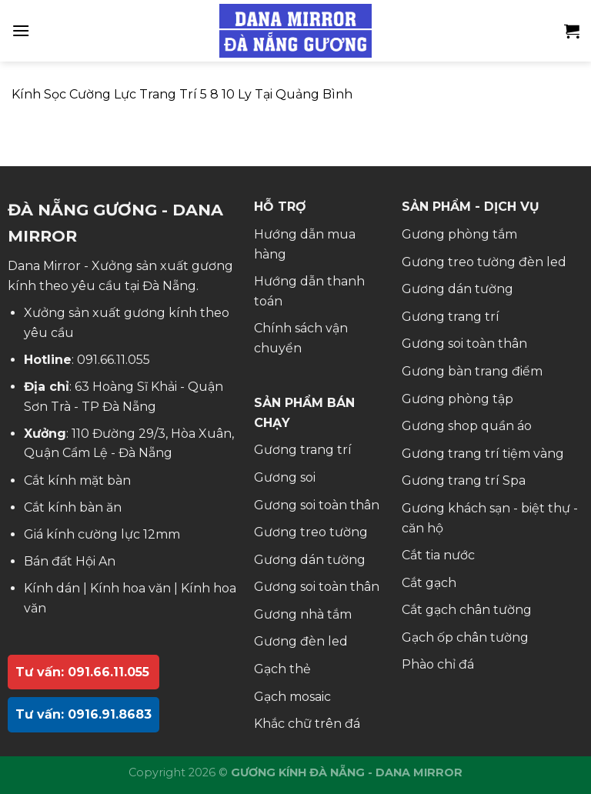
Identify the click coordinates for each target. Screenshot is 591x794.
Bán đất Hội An (69, 561)
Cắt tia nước (438, 555)
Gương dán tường (310, 559)
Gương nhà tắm (303, 614)
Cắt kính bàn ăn (73, 507)
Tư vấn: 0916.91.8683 (83, 714)
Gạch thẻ (282, 669)
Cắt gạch (429, 582)
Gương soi (285, 477)
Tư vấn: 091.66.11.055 (82, 672)
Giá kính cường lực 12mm (102, 534)
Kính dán (52, 588)
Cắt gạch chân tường (467, 609)
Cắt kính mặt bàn (77, 480)
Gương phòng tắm (459, 234)
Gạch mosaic (292, 696)
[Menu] (21, 30)
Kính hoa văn (130, 588)
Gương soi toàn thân (316, 505)
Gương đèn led (301, 641)
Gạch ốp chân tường (465, 637)
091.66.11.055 (113, 359)
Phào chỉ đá (438, 664)
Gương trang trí (303, 449)
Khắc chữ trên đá (307, 723)
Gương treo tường (311, 532)
